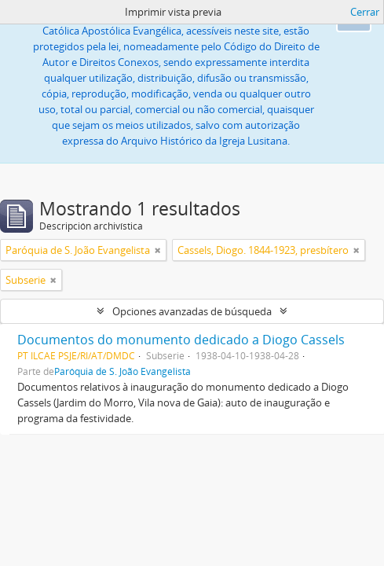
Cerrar (364, 12)
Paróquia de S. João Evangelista (122, 371)
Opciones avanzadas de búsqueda (192, 311)
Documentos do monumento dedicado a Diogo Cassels (181, 339)
